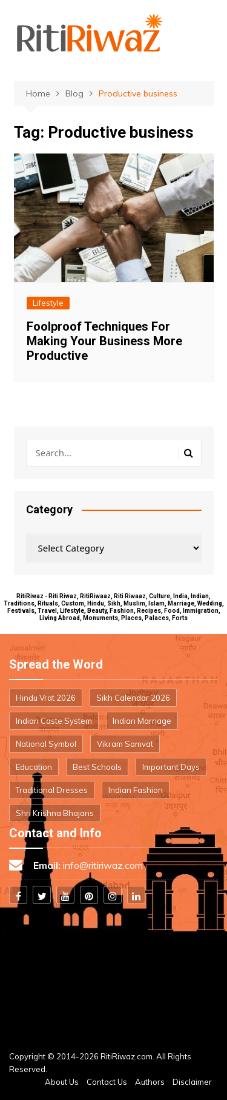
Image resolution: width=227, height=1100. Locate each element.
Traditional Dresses (52, 790)
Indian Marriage (142, 721)
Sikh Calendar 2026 (133, 698)
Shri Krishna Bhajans (55, 813)
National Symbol (46, 744)
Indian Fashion (135, 790)
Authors (150, 1082)
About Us (62, 1082)
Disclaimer (192, 1082)
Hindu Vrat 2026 (46, 698)
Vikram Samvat (125, 744)
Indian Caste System (54, 721)
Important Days (171, 767)
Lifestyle (48, 303)
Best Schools (97, 767)
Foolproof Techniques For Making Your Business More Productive (104, 341)
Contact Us (107, 1082)
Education (34, 767)
